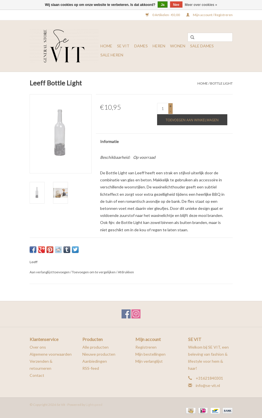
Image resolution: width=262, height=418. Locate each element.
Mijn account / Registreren (209, 15)
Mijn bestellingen (150, 354)
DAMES (141, 45)
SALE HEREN (111, 54)
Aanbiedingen (94, 361)
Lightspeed (94, 404)
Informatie (109, 141)
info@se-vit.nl (208, 385)
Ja (162, 5)
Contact (37, 375)
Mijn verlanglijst (149, 361)
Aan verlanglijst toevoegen (50, 272)
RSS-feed (90, 368)
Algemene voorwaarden (51, 354)
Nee (176, 5)
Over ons (38, 347)
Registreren (146, 347)
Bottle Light (221, 83)
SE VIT (123, 45)
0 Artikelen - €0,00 (163, 15)
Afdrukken (126, 272)
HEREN (159, 45)
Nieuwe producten (98, 354)
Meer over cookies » (201, 5)
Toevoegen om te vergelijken (94, 272)
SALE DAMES (202, 45)
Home (106, 45)
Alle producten (95, 347)
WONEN (177, 45)
